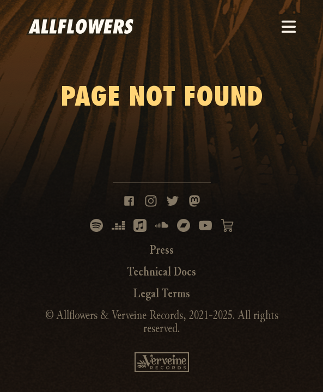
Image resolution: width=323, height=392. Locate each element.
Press (162, 249)
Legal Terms (161, 293)
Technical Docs (161, 271)
